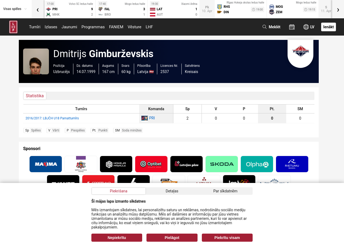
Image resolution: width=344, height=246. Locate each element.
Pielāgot (172, 237)
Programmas (93, 27)
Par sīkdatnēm (225, 191)
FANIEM (116, 27)
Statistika (35, 95)
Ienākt (328, 27)
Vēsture (134, 27)
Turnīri (34, 27)
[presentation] (38, 9)
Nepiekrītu (117, 237)
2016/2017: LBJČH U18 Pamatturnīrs (52, 118)
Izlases (51, 27)
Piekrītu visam (227, 237)
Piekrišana (118, 191)
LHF (149, 27)
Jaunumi (69, 27)
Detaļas (172, 191)
